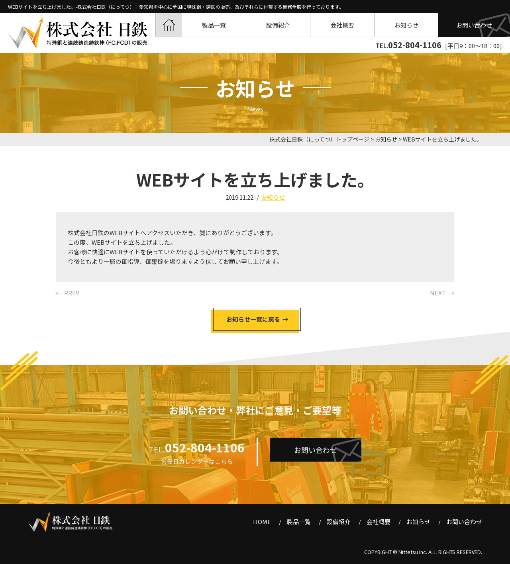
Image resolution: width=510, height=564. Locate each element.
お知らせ (406, 25)
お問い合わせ (474, 25)
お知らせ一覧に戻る (253, 319)
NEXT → (442, 293)
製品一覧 (214, 25)
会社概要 (342, 25)
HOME (169, 25)
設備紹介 (278, 25)
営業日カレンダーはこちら (197, 461)
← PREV (67, 293)
